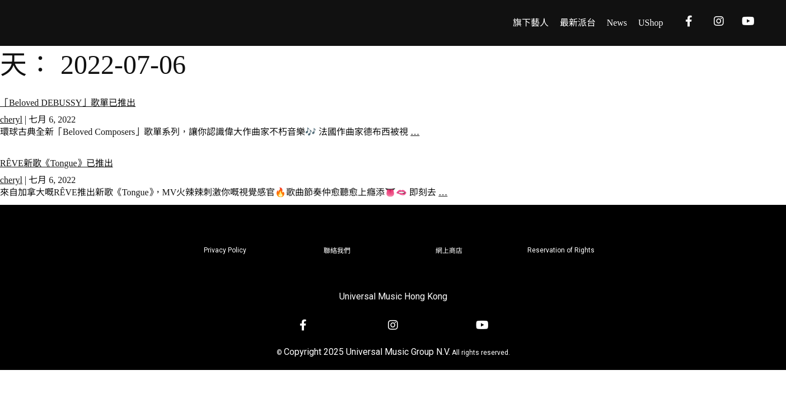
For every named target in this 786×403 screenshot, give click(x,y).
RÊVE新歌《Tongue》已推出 (56, 163)
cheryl (11, 119)
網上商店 (449, 251)
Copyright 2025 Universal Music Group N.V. (367, 351)
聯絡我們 (337, 251)
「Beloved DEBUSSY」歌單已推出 (67, 102)
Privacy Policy (225, 250)
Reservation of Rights (561, 250)
